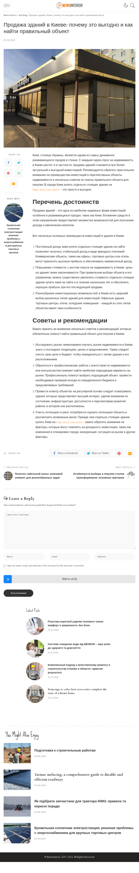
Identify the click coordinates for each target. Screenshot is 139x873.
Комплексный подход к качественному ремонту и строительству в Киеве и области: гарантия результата (79, 679)
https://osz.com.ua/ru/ (46, 189)
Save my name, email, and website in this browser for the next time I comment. (45, 577)
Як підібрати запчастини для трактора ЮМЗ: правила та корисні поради (78, 815)
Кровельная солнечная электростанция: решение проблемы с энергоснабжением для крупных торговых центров (13, 239)
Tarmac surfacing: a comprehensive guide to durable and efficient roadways (83, 788)
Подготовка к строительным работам (71, 761)
